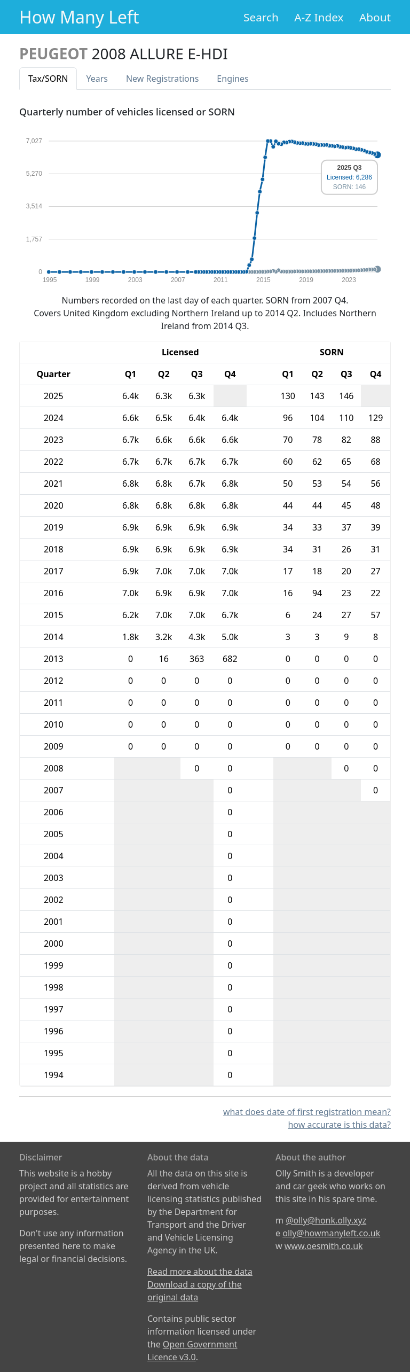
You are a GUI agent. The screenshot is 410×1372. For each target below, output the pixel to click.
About (375, 17)
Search (261, 17)
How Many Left (79, 16)
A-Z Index (318, 17)
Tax (48, 78)
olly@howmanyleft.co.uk (331, 1233)
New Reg (162, 78)
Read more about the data (200, 1271)
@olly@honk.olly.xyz (326, 1220)
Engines (232, 78)
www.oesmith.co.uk (324, 1246)
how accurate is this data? (339, 1125)
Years (97, 78)
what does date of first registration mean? (307, 1112)
